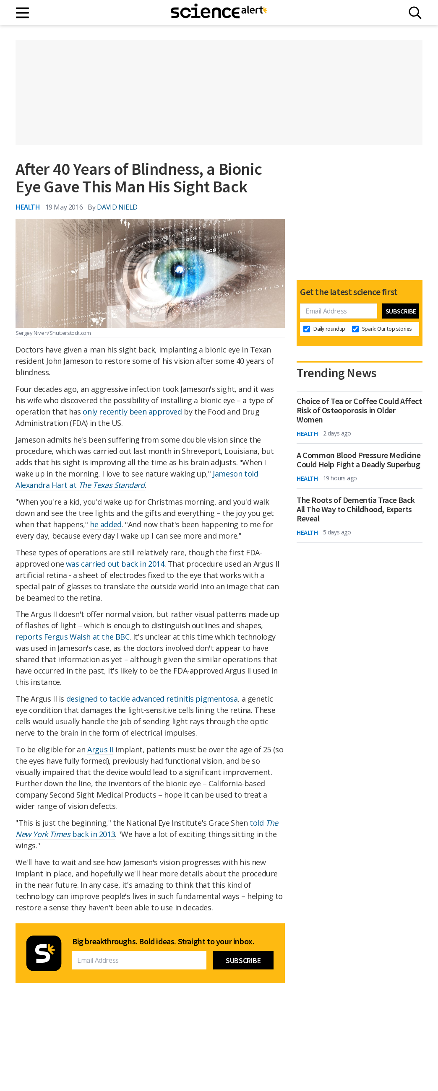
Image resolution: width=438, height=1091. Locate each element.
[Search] (415, 12)
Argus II (100, 749)
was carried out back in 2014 (115, 564)
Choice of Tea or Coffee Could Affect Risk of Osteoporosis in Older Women (359, 410)
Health (28, 207)
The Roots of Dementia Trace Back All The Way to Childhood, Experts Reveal (356, 509)
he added (106, 524)
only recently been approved (132, 412)
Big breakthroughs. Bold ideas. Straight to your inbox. (163, 941)
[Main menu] (23, 12)
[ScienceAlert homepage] (219, 12)
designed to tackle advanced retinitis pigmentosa (152, 699)
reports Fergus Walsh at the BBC (73, 637)
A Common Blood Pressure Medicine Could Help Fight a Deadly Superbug (358, 460)
